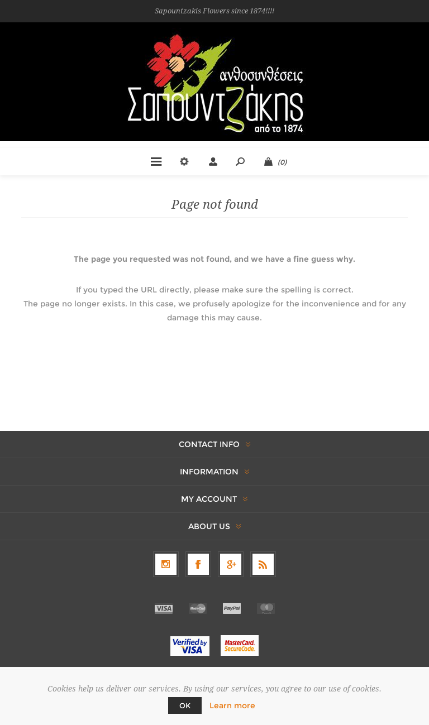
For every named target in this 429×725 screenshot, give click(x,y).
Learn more (232, 705)
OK (184, 705)
